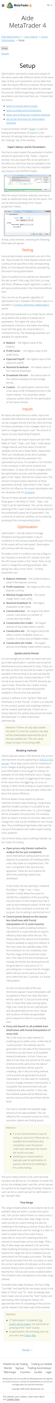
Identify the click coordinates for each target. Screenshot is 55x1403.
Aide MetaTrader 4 (11, 36)
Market (8, 1368)
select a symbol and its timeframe (23, 110)
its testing (29, 492)
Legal (48, 1372)
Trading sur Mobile (41, 1364)
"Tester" (32, 129)
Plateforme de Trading (15, 1364)
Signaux (19, 1368)
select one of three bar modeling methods (28, 114)
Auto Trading (30, 36)
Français (48, 5)
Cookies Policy (13, 1399)
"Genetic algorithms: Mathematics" (32, 304)
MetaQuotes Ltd (37, 1389)
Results (5, 53)
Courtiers (25, 1372)
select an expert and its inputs (22, 106)
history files (30, 1335)
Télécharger (10, 1372)
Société (38, 1372)
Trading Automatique (39, 1368)
